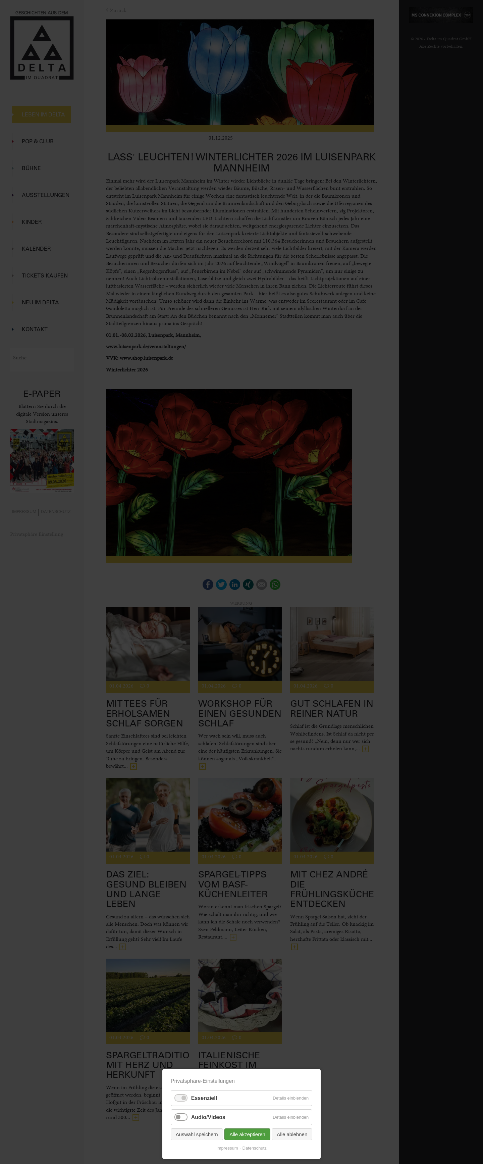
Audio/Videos (208, 1117)
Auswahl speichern (197, 1134)
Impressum (227, 1148)
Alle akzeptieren (247, 1134)
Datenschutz (255, 1148)
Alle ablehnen (292, 1134)
